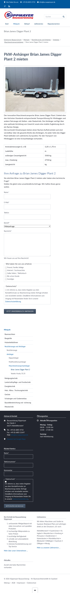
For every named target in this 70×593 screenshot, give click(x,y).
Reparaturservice (54, 24)
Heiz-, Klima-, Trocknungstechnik (16, 390)
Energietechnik (10, 386)
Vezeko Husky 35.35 (18, 373)
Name (7, 192)
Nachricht (8, 231)
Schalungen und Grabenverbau (16, 399)
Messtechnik (9, 407)
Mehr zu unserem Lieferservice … (48, 548)
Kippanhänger (14, 358)
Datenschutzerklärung (13, 301)
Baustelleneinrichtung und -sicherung (18, 403)
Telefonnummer (10, 461)
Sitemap (7, 583)
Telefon (6, 213)
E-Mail (7, 202)
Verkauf (27, 24)
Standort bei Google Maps (16, 439)
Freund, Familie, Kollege (15, 267)
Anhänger (56, 40)
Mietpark (16, 24)
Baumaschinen (10, 334)
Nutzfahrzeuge (12, 350)
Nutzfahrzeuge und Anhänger (41, 40)
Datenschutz (31, 583)
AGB (13, 583)
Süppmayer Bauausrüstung (12, 40)
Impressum (21, 583)
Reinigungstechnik (11, 378)
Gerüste (7, 394)
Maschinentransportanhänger (13, 42)
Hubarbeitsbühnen (11, 342)
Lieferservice (38, 24)
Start (7, 24)
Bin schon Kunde (13, 276)
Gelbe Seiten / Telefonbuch (16, 273)
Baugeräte (8, 338)
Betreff (7, 223)
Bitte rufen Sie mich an (14, 506)
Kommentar (8, 470)
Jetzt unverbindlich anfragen (19, 311)
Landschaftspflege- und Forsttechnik (18, 382)
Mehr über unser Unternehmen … (16, 551)
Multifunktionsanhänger (17, 362)
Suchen (63, 16)
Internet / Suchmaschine (16, 270)
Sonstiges (10, 279)
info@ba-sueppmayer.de (19, 435)
